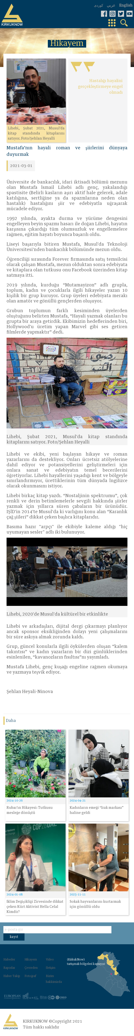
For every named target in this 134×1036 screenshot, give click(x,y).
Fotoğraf (30, 976)
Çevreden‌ (31, 968)
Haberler (9, 959)
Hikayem (31, 959)
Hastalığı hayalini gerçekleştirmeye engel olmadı (100, 86)
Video (50, 959)
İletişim (51, 968)
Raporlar (9, 968)
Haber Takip (11, 976)
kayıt (14, 937)
